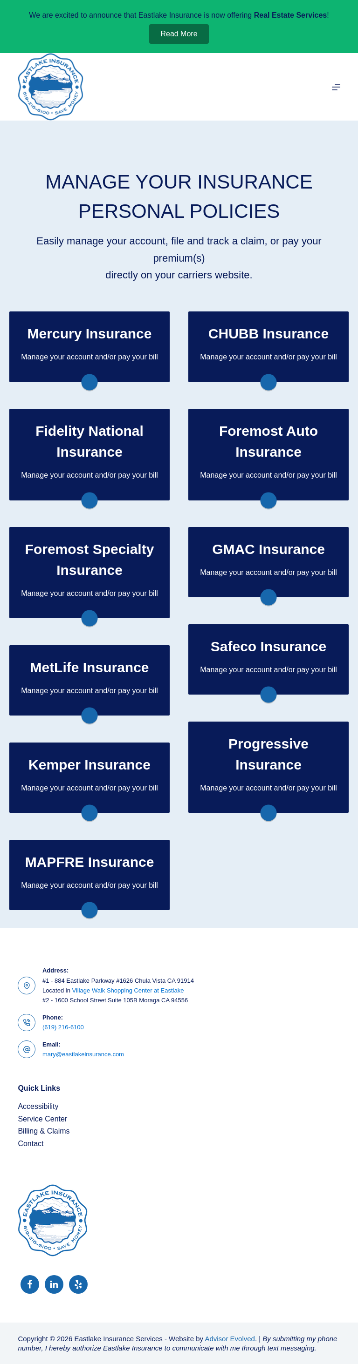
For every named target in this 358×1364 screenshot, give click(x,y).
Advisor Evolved (230, 1339)
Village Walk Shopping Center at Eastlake (128, 990)
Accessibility (38, 1106)
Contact (30, 1144)
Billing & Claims (43, 1131)
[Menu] (336, 87)
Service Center (42, 1119)
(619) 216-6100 (63, 1027)
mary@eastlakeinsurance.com (83, 1054)
